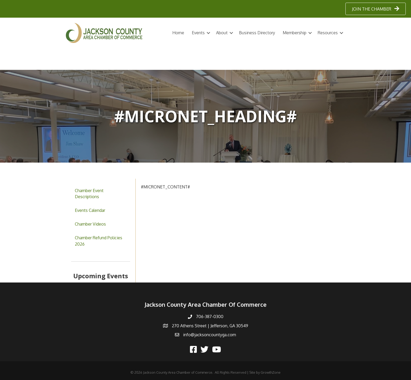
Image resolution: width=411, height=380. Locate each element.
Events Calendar (90, 210)
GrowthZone (271, 372)
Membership (294, 32)
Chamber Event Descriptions (89, 193)
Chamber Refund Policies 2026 (98, 240)
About (222, 32)
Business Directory (257, 32)
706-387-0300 (209, 316)
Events (198, 32)
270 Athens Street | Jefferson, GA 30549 (210, 325)
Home (178, 32)
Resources (328, 32)
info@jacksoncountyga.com (209, 334)
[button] (375, 9)
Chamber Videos (90, 224)
